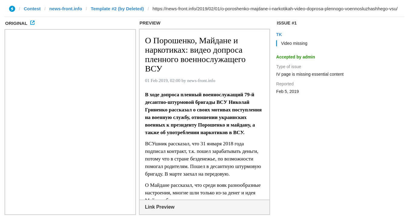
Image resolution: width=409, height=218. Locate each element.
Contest (32, 8)
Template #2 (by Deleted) (117, 8)
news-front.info (65, 8)
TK (279, 34)
